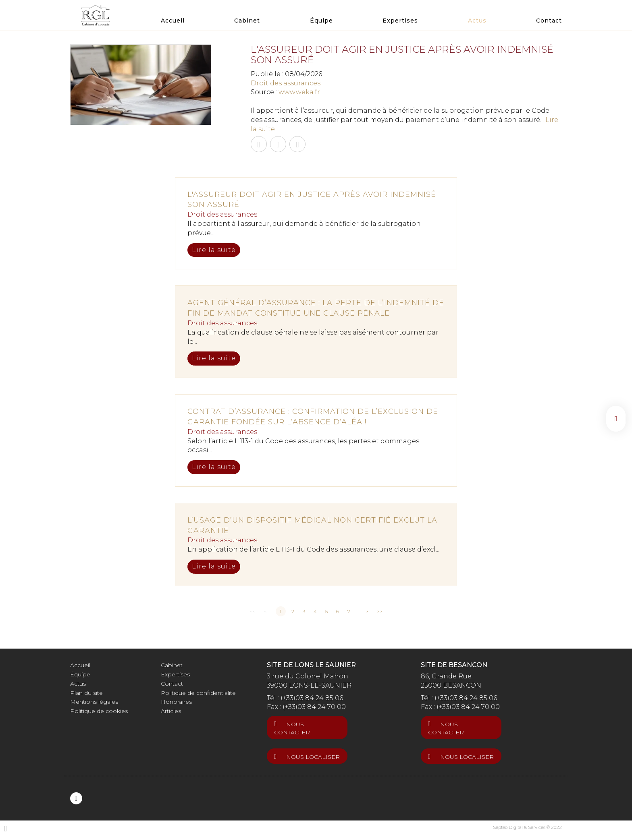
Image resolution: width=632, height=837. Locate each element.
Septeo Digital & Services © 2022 (527, 827)
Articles (171, 711)
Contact (549, 20)
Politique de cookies (99, 711)
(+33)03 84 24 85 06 (312, 698)
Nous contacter (292, 728)
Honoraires (176, 701)
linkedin (615, 418)
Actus (477, 20)
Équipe (321, 20)
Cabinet (247, 20)
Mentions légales (94, 701)
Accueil (173, 20)
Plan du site (86, 692)
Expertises (400, 20)
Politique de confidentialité (198, 692)
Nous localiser (313, 757)
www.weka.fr (299, 92)
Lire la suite (214, 250)
